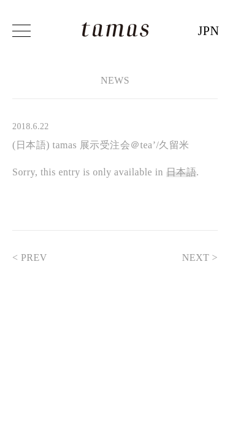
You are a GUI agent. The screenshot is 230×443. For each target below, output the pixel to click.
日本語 (181, 172)
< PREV (35, 257)
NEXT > (193, 257)
